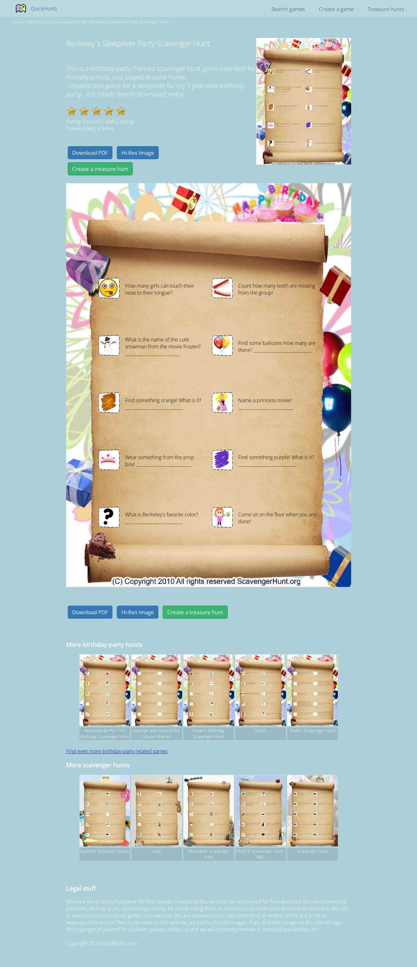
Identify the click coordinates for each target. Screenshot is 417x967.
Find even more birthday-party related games (116, 751)
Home (18, 22)
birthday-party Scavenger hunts (57, 22)
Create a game (336, 9)
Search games (288, 9)
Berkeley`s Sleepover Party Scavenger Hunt (129, 22)
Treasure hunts (386, 9)
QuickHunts (44, 8)
